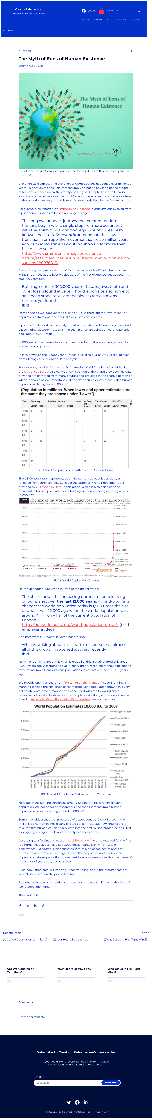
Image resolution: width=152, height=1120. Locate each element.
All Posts (8, 30)
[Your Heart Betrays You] (76, 951)
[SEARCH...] (120, 10)
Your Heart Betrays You (74, 969)
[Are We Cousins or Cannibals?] (25, 950)
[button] (101, 11)
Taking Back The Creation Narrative (28, 13)
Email (38, 1076)
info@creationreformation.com (92, 1112)
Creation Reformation (28, 9)
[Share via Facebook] (20, 905)
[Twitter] (69, 1102)
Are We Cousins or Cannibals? (20, 970)
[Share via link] (42, 905)
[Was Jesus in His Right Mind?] (126, 950)
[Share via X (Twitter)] (27, 905)
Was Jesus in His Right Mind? (123, 970)
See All (145, 932)
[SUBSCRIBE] (110, 1082)
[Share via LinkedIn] (35, 905)
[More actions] (131, 51)
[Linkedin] (85, 1102)
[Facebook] (77, 1102)
